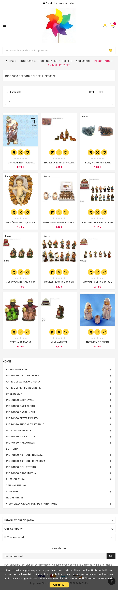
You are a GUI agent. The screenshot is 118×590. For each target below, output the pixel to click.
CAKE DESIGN (14, 393)
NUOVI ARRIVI (14, 497)
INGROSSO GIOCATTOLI (20, 436)
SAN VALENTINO (16, 485)
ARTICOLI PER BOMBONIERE (23, 387)
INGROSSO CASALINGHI (20, 412)
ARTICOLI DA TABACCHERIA (23, 381)
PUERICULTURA (15, 479)
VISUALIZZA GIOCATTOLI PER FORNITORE (31, 503)
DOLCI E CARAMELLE (19, 430)
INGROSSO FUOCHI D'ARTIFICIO (25, 424)
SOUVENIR (12, 491)
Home (7, 361)
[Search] (110, 50)
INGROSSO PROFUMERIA (21, 473)
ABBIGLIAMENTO (16, 369)
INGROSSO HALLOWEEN (20, 442)
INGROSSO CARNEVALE (20, 400)
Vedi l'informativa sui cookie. (96, 578)
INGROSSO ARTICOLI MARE (22, 375)
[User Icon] (105, 26)
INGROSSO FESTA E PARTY (22, 418)
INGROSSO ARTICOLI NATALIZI (24, 455)
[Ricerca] (54, 50)
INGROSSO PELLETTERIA (21, 467)
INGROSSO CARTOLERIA (21, 406)
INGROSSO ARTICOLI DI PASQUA (25, 461)
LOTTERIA (12, 448)
